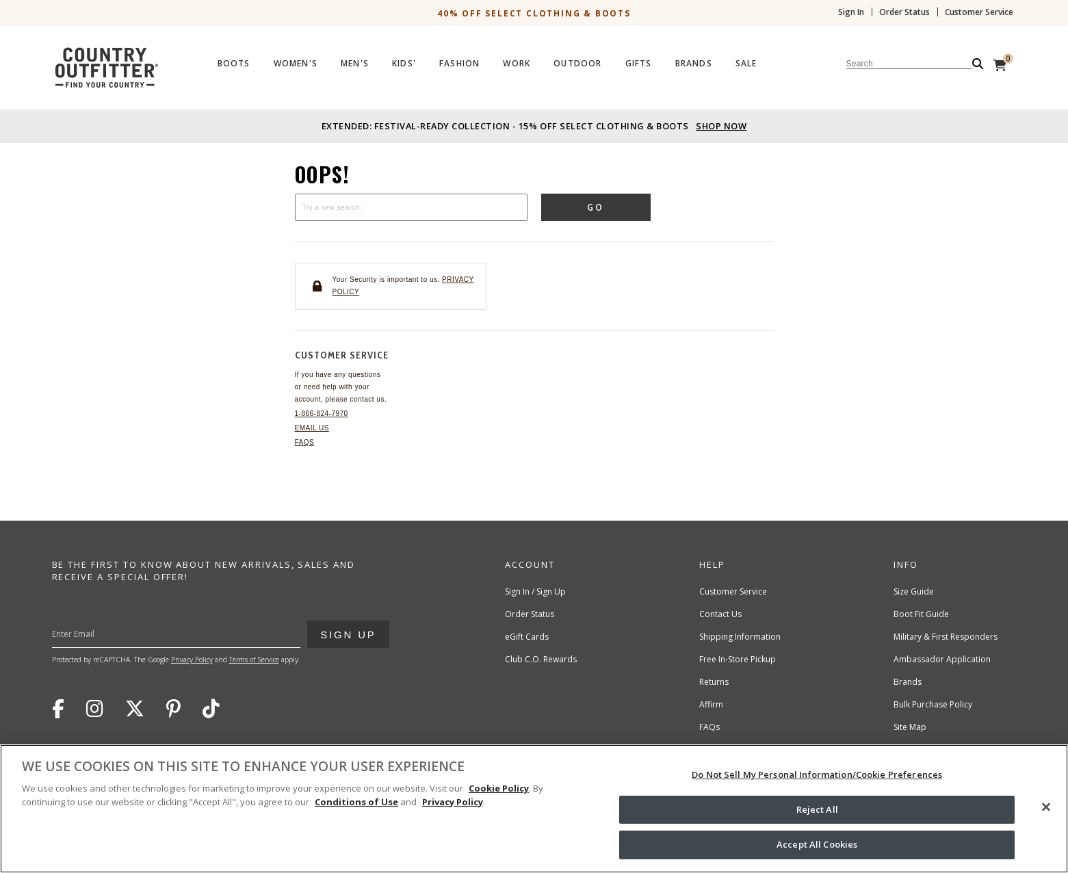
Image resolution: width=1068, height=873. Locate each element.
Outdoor (577, 63)
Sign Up (348, 630)
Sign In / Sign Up (535, 591)
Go (595, 207)
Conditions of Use (356, 802)
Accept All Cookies (817, 844)
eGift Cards (527, 636)
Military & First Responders (946, 636)
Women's (295, 63)
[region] (534, 808)
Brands (693, 63)
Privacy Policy (192, 659)
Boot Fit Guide (921, 614)
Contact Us (720, 614)
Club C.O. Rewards (541, 659)
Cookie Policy (499, 788)
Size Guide (914, 591)
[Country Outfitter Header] (534, 65)
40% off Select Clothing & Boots (534, 13)
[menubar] (601, 65)
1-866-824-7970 (321, 413)
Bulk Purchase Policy (933, 704)
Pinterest (173, 708)
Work (516, 63)
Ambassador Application (942, 659)
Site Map (910, 727)
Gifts (638, 63)
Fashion (459, 63)
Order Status (904, 12)
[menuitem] (234, 67)
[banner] (534, 48)
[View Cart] (999, 65)
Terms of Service (254, 659)
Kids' (404, 63)
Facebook (58, 708)
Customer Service (979, 12)
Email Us (312, 428)
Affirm (711, 704)
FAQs (305, 442)
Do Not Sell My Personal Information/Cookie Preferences (817, 774)
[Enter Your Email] (204, 634)
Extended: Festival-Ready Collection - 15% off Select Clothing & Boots (534, 126)
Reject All (817, 809)
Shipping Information (740, 636)
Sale (746, 63)
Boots (234, 63)
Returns (714, 682)
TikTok (211, 708)
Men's (355, 63)
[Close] (1046, 807)
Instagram (94, 708)
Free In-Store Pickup (737, 659)
